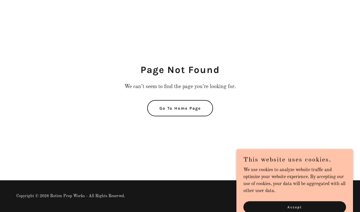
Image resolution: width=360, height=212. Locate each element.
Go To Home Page (180, 108)
